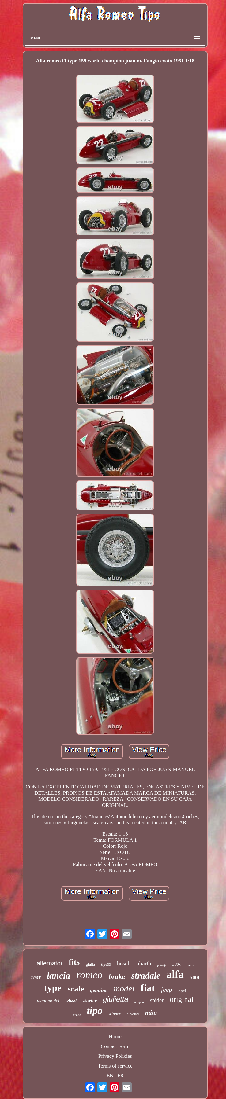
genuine (98, 990)
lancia (58, 975)
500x (176, 964)
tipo (94, 1010)
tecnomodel (48, 1000)
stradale (145, 975)
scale (76, 988)
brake (117, 976)
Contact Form (115, 1046)
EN (110, 1076)
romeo (89, 974)
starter (90, 1000)
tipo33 (106, 964)
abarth (144, 963)
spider (157, 1000)
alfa (175, 974)
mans (190, 965)
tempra (139, 1002)
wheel (71, 1000)
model (124, 988)
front (77, 1014)
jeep (166, 989)
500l (194, 977)
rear (36, 977)
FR (120, 1076)
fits (74, 962)
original (182, 999)
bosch (123, 963)
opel (182, 990)
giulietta (115, 999)
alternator (50, 963)
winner (115, 1014)
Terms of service (115, 1066)
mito (151, 1012)
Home (115, 1036)
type (53, 988)
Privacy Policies (115, 1056)
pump (161, 964)
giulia (90, 964)
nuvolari (133, 1014)
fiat (148, 987)
